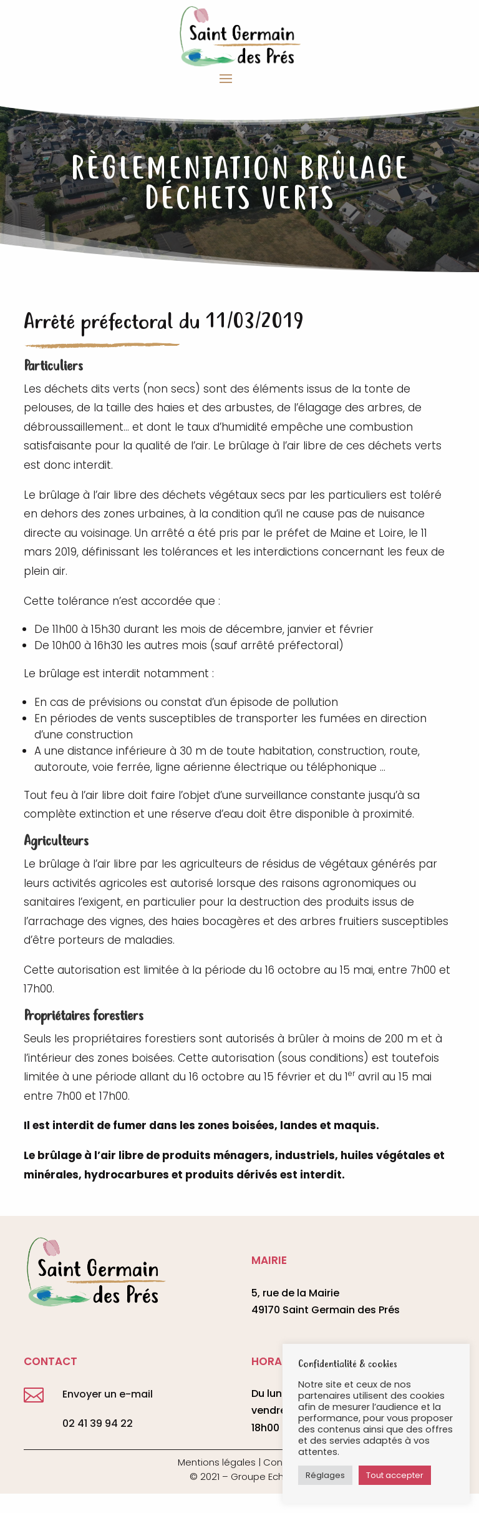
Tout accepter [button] (394, 1475)
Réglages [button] (325, 1475)
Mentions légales (217, 1462)
